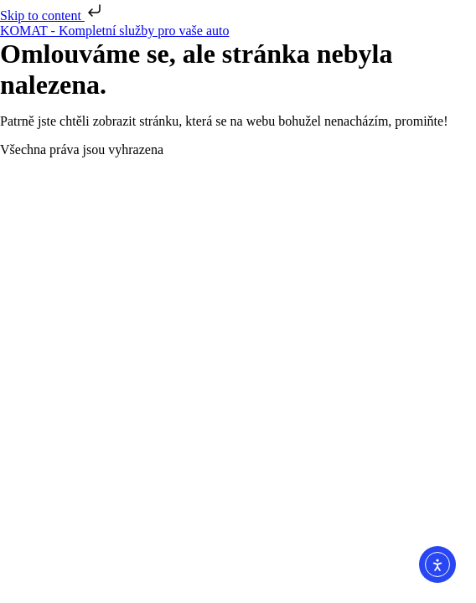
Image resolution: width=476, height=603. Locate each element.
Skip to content (52, 15)
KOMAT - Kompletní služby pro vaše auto (114, 30)
